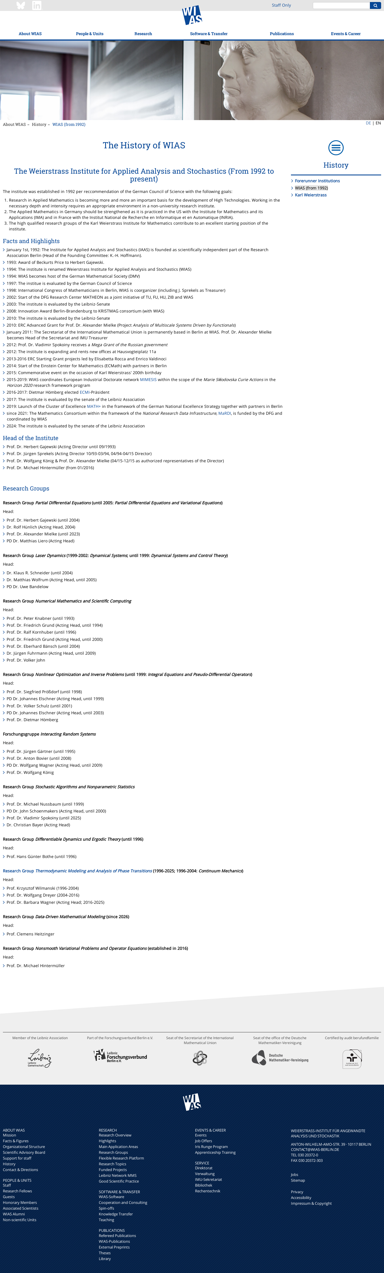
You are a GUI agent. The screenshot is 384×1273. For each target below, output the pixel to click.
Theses (105, 1252)
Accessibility (301, 1197)
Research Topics (112, 1163)
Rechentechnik (207, 1191)
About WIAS (30, 33)
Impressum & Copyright (311, 1203)
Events (201, 1135)
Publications (282, 33)
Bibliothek (203, 1185)
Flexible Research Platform (121, 1158)
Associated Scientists (20, 1208)
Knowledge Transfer (116, 1214)
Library (105, 1258)
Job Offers (203, 1140)
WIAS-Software (111, 1196)
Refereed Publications (117, 1235)
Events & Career (346, 33)
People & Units (89, 33)
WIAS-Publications (114, 1241)
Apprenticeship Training (215, 1152)
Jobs (294, 1174)
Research (143, 33)
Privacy (297, 1191)
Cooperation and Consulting (123, 1202)
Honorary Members (20, 1202)
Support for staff (17, 1158)
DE (368, 123)
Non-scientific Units (19, 1219)
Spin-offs (106, 1208)
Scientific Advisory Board (24, 1152)
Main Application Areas (118, 1146)
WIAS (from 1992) (68, 124)
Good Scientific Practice (119, 1181)
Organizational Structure (24, 1146)
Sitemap (298, 1180)
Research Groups (113, 1152)
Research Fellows (17, 1191)
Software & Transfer (209, 33)
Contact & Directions (20, 1169)
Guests (9, 1196)
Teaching (106, 1219)
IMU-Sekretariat (208, 1179)
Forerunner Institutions (317, 180)
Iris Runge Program (211, 1146)
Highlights (107, 1140)
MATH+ (94, 406)
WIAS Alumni (14, 1214)
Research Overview (115, 1135)
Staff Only (281, 5)
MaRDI (224, 413)
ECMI (85, 392)
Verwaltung (205, 1173)
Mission (9, 1135)
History (39, 124)
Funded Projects (113, 1169)
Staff (7, 1185)
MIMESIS (148, 379)
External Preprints (114, 1247)
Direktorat (204, 1167)
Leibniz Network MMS (118, 1175)
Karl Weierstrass (311, 195)
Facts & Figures (16, 1140)
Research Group (77, 871)
